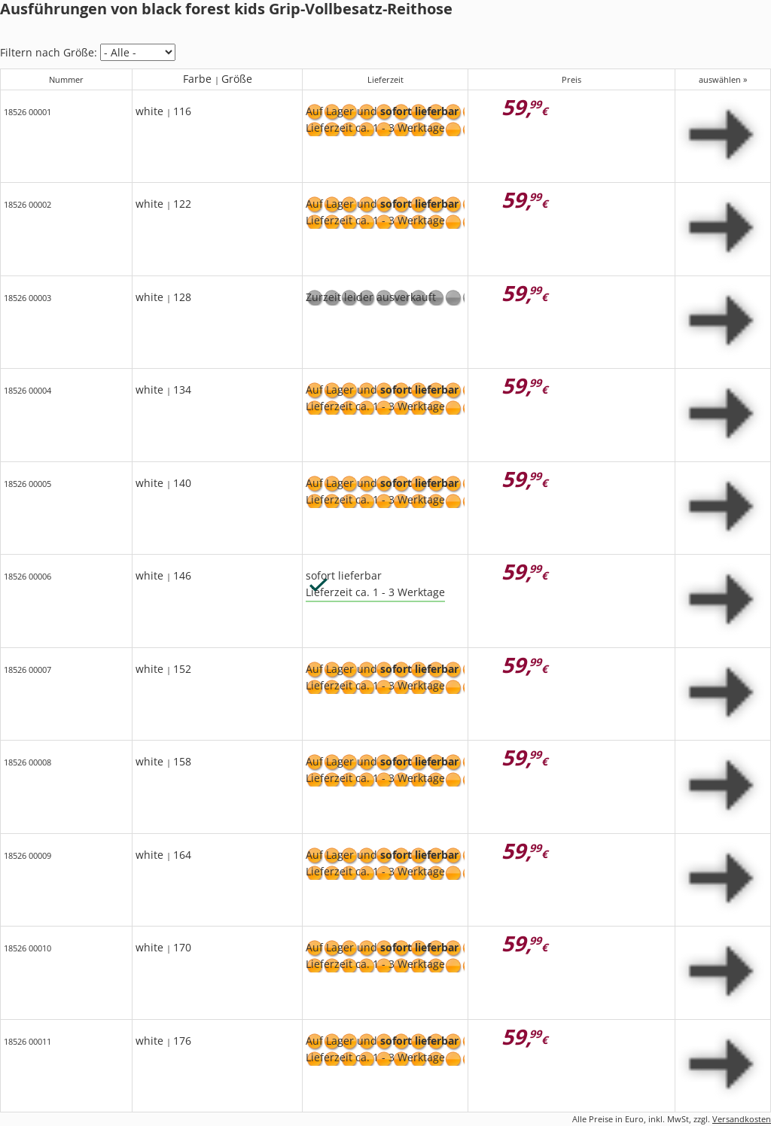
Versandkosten (741, 1118)
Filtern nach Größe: (48, 52)
